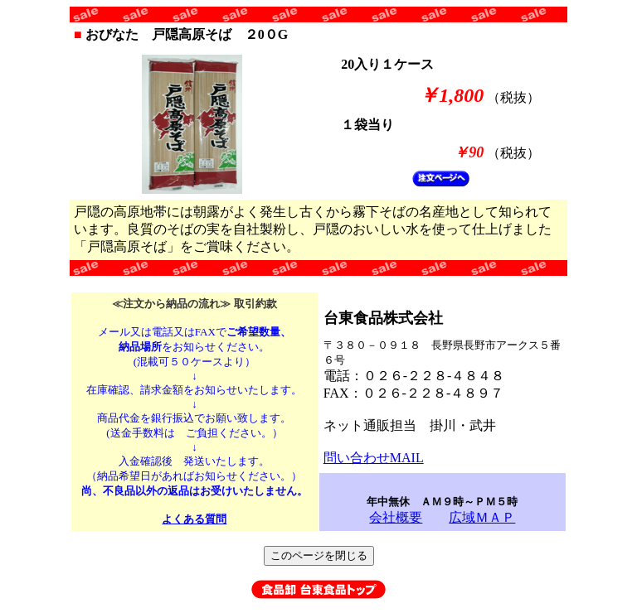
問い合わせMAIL (373, 458)
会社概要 (395, 517)
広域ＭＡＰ (482, 517)
